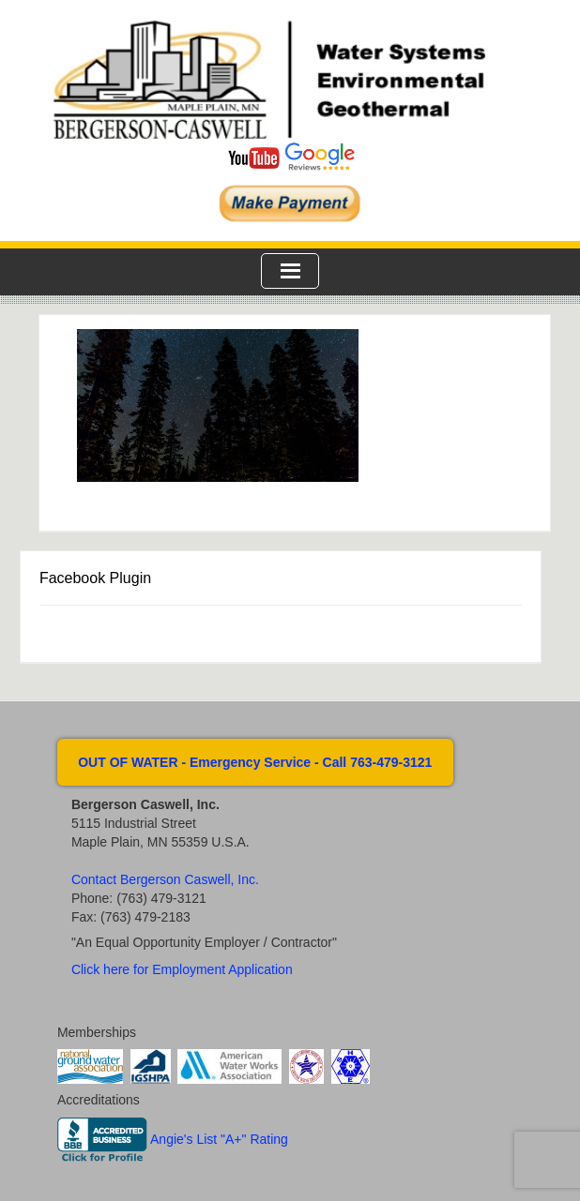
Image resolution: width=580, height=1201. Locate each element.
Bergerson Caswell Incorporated (290, 80)
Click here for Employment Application (182, 969)
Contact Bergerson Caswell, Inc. (165, 879)
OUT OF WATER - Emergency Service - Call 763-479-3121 (255, 762)
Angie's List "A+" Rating (219, 1139)
